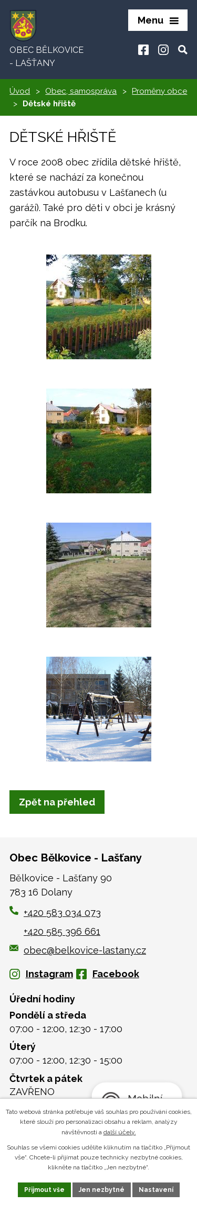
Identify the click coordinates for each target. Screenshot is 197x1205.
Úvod (19, 91)
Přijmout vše (44, 1189)
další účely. (119, 1132)
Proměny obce (159, 91)
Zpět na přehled (57, 802)
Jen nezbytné (102, 1189)
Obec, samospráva (81, 91)
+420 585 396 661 (62, 931)
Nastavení (156, 1189)
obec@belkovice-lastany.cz (77, 950)
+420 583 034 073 (62, 912)
